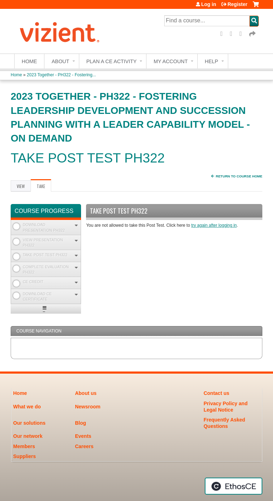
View (21, 186)
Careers (84, 446)
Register (237, 4)
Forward (252, 34)
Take (44, 187)
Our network (27, 436)
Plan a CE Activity (111, 61)
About (60, 61)
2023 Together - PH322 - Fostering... (61, 74)
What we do (27, 406)
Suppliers (24, 456)
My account (171, 61)
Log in (208, 4)
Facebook (224, 34)
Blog (80, 423)
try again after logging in (214, 225)
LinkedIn (243, 34)
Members (24, 446)
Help (211, 61)
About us (86, 393)
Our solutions (29, 423)
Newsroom (88, 406)
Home (29, 61)
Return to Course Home (239, 176)
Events (83, 436)
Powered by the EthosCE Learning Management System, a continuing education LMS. (233, 486)
